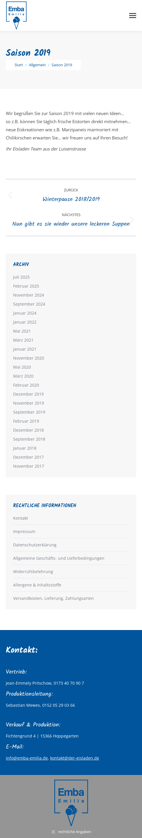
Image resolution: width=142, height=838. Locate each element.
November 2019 (28, 403)
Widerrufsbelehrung (33, 571)
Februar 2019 (26, 421)
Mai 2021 (22, 331)
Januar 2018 (24, 448)
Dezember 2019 (28, 394)
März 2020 (23, 376)
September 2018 (29, 439)
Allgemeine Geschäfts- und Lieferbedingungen (58, 558)
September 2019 (29, 412)
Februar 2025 (26, 286)
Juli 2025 (21, 277)
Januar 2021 (24, 349)
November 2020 (28, 358)
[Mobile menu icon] (132, 15)
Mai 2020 (22, 367)
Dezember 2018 (28, 430)
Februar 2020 (26, 385)
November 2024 (28, 295)
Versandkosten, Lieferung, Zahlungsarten (53, 598)
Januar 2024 (24, 313)
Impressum (24, 531)
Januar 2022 (24, 322)
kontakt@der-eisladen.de (74, 758)
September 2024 (29, 304)
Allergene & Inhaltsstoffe (37, 585)
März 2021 (23, 340)
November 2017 (28, 466)
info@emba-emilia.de (27, 758)
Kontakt (20, 518)
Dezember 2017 (28, 457)
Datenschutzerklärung (35, 545)
